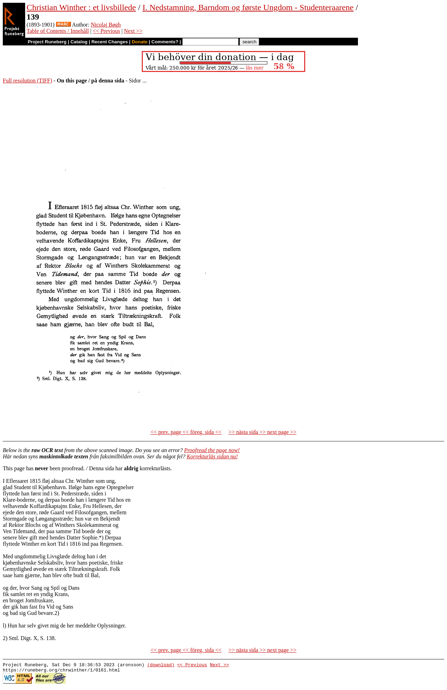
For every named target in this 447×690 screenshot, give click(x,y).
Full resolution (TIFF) (27, 80)
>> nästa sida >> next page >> (262, 432)
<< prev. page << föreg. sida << (186, 432)
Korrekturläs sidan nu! (212, 456)
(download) (160, 665)
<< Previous (106, 31)
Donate (139, 41)
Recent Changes (109, 41)
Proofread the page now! (212, 450)
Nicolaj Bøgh (106, 25)
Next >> (133, 31)
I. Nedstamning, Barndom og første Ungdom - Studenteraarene (248, 7)
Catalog (79, 41)
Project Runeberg (47, 41)
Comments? (165, 41)
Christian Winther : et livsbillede (81, 7)
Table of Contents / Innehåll (58, 31)
